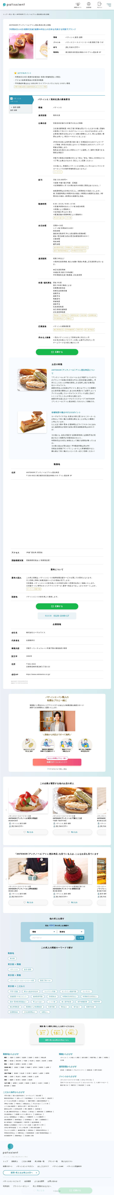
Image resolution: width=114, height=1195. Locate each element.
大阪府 (11, 1057)
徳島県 (24, 1080)
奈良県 (37, 1057)
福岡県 (15, 1083)
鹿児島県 (6, 1085)
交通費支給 (49, 1111)
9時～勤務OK (28, 1109)
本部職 (106, 1057)
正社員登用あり (8, 1114)
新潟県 (16, 1073)
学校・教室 (81, 1085)
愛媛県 (11, 1080)
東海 (5, 1064)
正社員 (62, 1070)
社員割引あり (38, 1114)
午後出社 (18, 1103)
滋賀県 (24, 1057)
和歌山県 (43, 1057)
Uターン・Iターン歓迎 (25, 1125)
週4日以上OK (8, 1109)
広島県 (11, 1076)
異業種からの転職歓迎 (10, 1125)
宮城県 (22, 1067)
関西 (5, 1057)
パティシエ (63, 1057)
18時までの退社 (8, 1103)
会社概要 (27, 1181)
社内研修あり (28, 1119)
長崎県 (27, 1083)
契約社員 (69, 1070)
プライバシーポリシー (21, 1186)
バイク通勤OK (39, 1117)
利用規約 (6, 1186)
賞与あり (32, 1111)
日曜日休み (21, 1133)
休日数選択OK (8, 1135)
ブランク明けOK (23, 1127)
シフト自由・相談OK (10, 1106)
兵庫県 (18, 1057)
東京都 (11, 1060)
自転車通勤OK (8, 1119)
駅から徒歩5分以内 (18, 1095)
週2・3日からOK (32, 1106)
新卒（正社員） (98, 1070)
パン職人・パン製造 (74, 1057)
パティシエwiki (57, 1166)
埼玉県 (31, 1060)
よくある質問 (39, 1181)
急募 (36, 1119)
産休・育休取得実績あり (43, 1133)
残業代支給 (40, 1111)
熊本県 (33, 1083)
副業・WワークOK (39, 1125)
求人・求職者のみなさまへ (42, 1186)
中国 (5, 1076)
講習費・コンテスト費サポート (24, 1114)
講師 (100, 1057)
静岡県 (18, 1064)
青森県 (28, 1067)
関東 (5, 1060)
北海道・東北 (7, 1067)
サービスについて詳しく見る (58, 769)
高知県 (30, 1080)
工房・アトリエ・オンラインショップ (70, 1082)
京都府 (30, 1057)
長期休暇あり (18, 1135)
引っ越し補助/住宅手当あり (12, 1111)
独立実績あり (29, 1098)
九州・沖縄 (7, 1083)
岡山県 (18, 1076)
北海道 (16, 1067)
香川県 (18, 1080)
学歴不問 (26, 1122)
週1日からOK (22, 1106)
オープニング (30, 1095)
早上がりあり (37, 1103)
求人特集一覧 (39, 1161)
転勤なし (22, 1117)
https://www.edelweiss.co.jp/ (38, 674)
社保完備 (37, 1109)
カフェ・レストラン (88, 1082)
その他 (62, 1060)
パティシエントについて (12, 1181)
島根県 (24, 1076)
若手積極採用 (18, 1122)
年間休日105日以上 (41, 1130)
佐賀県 (21, 1083)
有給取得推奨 (30, 1133)
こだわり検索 (26, 1161)
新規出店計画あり (9, 1098)
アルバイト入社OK (9, 1130)
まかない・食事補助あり (10, 1117)
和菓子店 (73, 1085)
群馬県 (50, 1060)
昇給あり (24, 1111)
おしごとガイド (43, 1166)
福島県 (6, 1070)
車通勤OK (30, 1117)
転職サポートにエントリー (57, 761)
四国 (5, 1080)
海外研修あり (18, 1119)
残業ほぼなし (27, 1103)
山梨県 (41, 1073)
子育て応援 (7, 1095)
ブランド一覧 (53, 1161)
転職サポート (8, 1166)
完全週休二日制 (29, 1135)
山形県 (47, 1067)
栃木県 (44, 1060)
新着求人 (15, 1161)
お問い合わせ (52, 1181)
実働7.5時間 (31, 1101)
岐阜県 (24, 1064)
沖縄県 (14, 1085)
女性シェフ (20, 1098)
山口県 (37, 1076)
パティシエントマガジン (25, 1166)
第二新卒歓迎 (8, 1122)
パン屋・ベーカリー (101, 1082)
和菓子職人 (93, 1057)
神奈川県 (18, 1060)
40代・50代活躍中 (35, 1127)
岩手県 (35, 1067)
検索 (80, 938)
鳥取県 (30, 1076)
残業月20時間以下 (42, 1101)
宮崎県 (46, 1083)
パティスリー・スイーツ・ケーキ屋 (69, 1080)
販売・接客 (85, 1057)
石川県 (28, 1073)
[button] (8, 49)
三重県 (30, 1064)
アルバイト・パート (79, 1070)
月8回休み (30, 1130)
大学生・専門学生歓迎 (10, 1127)
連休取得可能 (21, 1130)
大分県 (40, 1083)
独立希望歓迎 (35, 1122)
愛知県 (11, 1064)
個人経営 (38, 1095)
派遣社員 (89, 1070)
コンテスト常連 (39, 1098)
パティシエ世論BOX (74, 1166)
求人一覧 (12, 14)
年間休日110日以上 (9, 1133)
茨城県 (38, 1060)
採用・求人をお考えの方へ (20, 1173)
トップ (5, 14)
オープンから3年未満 (10, 1101)
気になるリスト (67, 1161)
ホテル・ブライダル (86, 1080)
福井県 (35, 1073)
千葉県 (25, 1060)
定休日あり (22, 1101)
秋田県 (41, 1067)
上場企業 (49, 1098)
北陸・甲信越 (7, 1073)
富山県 (22, 1073)
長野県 (47, 1073)
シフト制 (45, 1103)
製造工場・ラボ (64, 1085)
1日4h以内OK (18, 1109)
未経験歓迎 (43, 1119)
